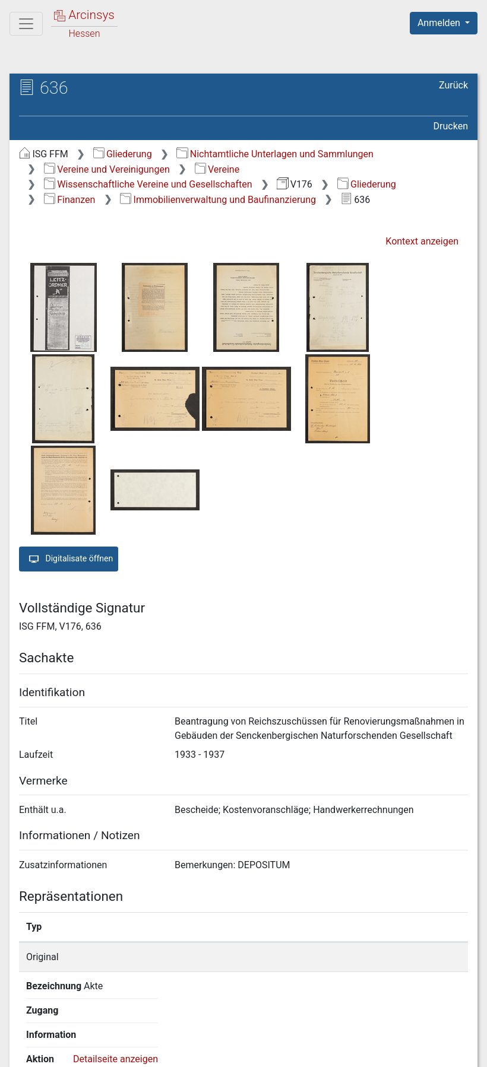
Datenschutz (269, 1051)
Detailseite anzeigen (399, 957)
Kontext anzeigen (421, 241)
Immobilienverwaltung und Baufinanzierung (218, 199)
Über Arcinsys (180, 1051)
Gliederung (122, 154)
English (27, 1042)
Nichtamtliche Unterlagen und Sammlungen (274, 154)
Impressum (447, 1051)
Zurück (453, 85)
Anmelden (440, 22)
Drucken (451, 126)
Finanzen (70, 199)
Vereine (217, 169)
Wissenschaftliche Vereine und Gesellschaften (148, 184)
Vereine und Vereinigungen (107, 169)
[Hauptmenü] (26, 24)
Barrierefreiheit (359, 1051)
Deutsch (71, 1042)
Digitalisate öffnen (68, 559)
